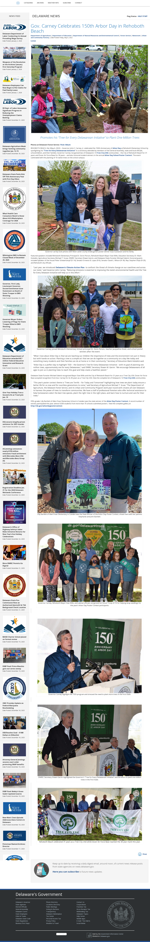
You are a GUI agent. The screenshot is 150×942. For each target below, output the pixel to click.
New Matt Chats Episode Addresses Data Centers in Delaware (14, 820)
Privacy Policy (51, 921)
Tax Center (50, 916)
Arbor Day (117, 148)
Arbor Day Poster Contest (117, 401)
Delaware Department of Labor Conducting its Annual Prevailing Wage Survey (14, 36)
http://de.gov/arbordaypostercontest (46, 406)
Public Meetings (52, 907)
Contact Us (80, 902)
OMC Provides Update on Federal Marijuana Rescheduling (13, 705)
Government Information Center (112, 934)
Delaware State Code (23, 919)
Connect (78, 3)
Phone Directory (52, 902)
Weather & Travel (52, 923)
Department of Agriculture (41, 36)
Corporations (81, 904)
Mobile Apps (81, 919)
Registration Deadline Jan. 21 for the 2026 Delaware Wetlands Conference (13, 490)
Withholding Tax (82, 911)
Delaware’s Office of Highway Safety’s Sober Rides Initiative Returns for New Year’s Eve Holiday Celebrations (14, 532)
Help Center (81, 916)
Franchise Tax (81, 907)
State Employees (22, 914)
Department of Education (61, 36)
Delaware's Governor (23, 902)
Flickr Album (65, 145)
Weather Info (53, 3)
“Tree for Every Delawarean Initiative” (59, 150)
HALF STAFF (142, 16)
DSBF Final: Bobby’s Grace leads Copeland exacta (13, 792)
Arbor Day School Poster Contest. (119, 155)
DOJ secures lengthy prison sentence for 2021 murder (14, 423)
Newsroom (136, 36)
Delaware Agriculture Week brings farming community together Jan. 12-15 (14, 148)
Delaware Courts (22, 911)
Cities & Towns (21, 916)
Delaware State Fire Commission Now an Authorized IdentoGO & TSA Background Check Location (14, 604)
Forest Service (125, 36)
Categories (28, 3)
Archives (40, 3)
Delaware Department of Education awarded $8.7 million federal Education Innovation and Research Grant (13, 361)
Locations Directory (53, 904)
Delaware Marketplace (54, 914)
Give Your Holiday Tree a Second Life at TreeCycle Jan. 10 (13, 394)
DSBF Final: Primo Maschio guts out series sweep (13, 667)
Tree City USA (102, 153)
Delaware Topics (83, 914)
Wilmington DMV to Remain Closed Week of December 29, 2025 (14, 257)
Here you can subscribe (66, 871)
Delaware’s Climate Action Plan (70, 267)
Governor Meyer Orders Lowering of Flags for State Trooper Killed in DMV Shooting (14, 323)
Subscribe (67, 3)
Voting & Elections (52, 909)
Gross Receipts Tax (84, 909)
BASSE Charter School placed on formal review (14, 638)
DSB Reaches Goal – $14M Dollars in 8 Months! (13, 734)
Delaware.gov (105, 936)
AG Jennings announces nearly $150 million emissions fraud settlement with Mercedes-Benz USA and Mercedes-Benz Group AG (14, 455)
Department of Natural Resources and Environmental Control (96, 36)
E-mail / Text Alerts (84, 921)
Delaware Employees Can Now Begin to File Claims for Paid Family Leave (14, 87)
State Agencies (21, 904)
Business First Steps (23, 923)
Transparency (51, 911)
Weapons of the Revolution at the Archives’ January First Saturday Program (14, 64)
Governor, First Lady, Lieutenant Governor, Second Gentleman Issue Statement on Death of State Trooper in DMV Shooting (13, 290)
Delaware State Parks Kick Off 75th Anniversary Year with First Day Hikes (14, 176)
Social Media (81, 923)
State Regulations (22, 921)
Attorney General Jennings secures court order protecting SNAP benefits (14, 762)
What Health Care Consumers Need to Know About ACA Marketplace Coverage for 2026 (13, 217)
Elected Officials (21, 907)
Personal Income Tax (53, 919)
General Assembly (22, 909)
